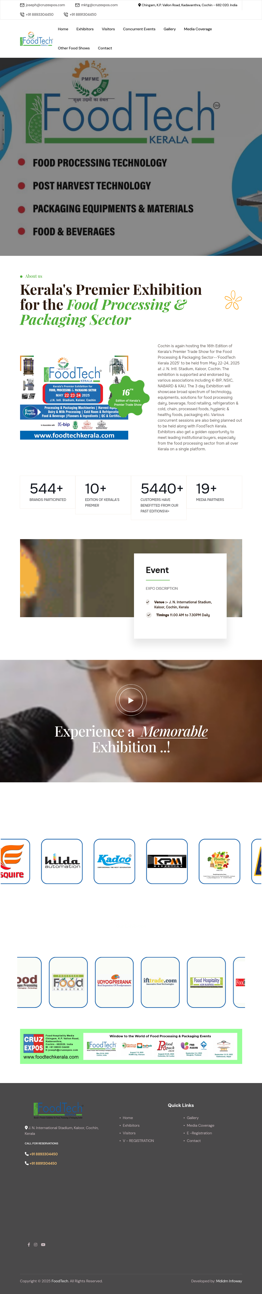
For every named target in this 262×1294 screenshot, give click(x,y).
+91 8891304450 (80, 14)
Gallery (170, 29)
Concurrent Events (139, 29)
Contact (105, 48)
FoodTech (60, 1280)
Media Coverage (198, 29)
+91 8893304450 (36, 14)
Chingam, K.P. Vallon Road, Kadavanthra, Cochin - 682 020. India (187, 5)
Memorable (173, 730)
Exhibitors (85, 29)
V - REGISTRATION (138, 1140)
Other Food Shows (74, 48)
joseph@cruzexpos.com (42, 5)
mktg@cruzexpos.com (96, 5)
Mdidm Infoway (229, 1280)
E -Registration (199, 1133)
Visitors (108, 29)
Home (63, 29)
